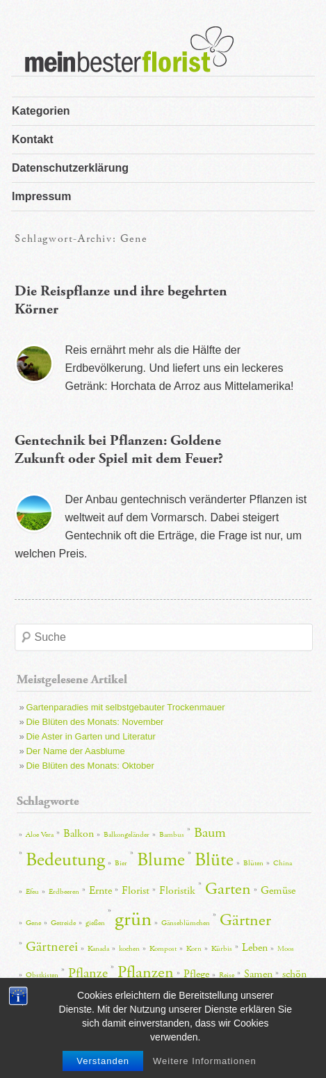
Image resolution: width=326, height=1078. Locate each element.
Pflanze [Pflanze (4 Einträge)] (88, 973)
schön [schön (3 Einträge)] (294, 974)
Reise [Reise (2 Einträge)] (226, 975)
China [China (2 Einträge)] (282, 863)
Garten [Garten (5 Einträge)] (228, 889)
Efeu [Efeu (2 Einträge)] (32, 892)
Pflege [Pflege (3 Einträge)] (196, 974)
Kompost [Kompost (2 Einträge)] (163, 949)
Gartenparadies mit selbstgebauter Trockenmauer (125, 707)
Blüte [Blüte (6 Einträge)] (214, 860)
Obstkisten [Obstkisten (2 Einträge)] (42, 975)
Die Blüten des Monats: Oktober (90, 765)
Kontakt (33, 139)
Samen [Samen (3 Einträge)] (258, 974)
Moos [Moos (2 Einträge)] (285, 949)
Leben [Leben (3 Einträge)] (255, 947)
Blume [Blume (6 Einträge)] (161, 860)
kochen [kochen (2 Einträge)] (129, 949)
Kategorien (41, 111)
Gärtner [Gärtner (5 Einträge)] (245, 920)
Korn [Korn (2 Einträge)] (194, 949)
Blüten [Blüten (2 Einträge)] (253, 863)
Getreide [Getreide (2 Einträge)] (63, 923)
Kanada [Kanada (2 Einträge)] (98, 949)
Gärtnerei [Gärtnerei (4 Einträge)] (52, 947)
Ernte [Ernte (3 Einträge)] (100, 890)
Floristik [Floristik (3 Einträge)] (177, 890)
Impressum (41, 196)
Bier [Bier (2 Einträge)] (121, 863)
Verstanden (102, 1061)
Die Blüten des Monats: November (94, 722)
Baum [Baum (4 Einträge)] (210, 833)
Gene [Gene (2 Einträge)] (33, 923)
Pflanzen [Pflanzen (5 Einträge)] (145, 972)
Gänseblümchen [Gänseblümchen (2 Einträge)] (185, 923)
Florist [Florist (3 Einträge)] (135, 890)
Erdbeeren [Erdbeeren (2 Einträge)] (64, 892)
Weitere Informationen (204, 1061)
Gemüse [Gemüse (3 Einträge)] (278, 890)
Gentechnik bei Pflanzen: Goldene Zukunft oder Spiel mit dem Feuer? (119, 450)
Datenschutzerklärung (70, 168)
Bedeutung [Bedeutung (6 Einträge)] (65, 860)
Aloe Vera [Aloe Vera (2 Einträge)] (40, 835)
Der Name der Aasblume (75, 751)
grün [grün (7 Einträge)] (133, 919)
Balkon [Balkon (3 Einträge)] (78, 833)
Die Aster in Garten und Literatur (90, 736)
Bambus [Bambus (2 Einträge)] (171, 835)
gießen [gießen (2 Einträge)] (95, 923)
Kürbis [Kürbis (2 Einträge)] (221, 949)
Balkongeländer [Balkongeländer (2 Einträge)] (126, 835)
